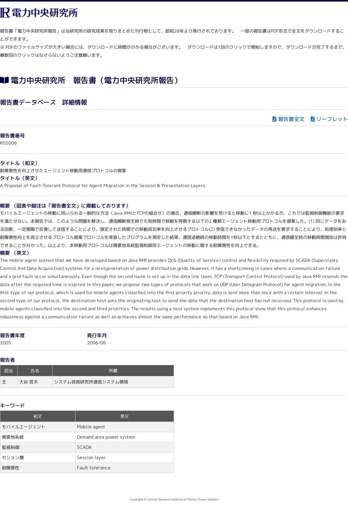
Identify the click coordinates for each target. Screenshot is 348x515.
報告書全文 (291, 119)
